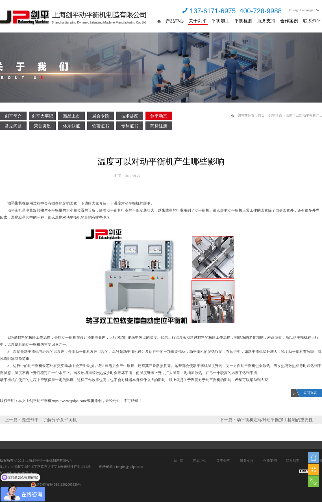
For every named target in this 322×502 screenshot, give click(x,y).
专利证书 (129, 126)
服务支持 (266, 20)
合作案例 (289, 20)
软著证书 (100, 126)
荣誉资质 (42, 126)
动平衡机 (14, 203)
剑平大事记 (42, 116)
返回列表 (310, 393)
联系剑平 (312, 20)
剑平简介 (13, 116)
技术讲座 (129, 116)
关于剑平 (198, 20)
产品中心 (175, 20)
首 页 (178, 461)
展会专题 (100, 116)
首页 (261, 116)
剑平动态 (158, 116)
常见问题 (13, 126)
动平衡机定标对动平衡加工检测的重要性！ (277, 420)
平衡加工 (221, 20)
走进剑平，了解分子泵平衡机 (49, 420)
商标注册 (158, 126)
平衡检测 (243, 20)
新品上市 (71, 116)
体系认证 (71, 126)
